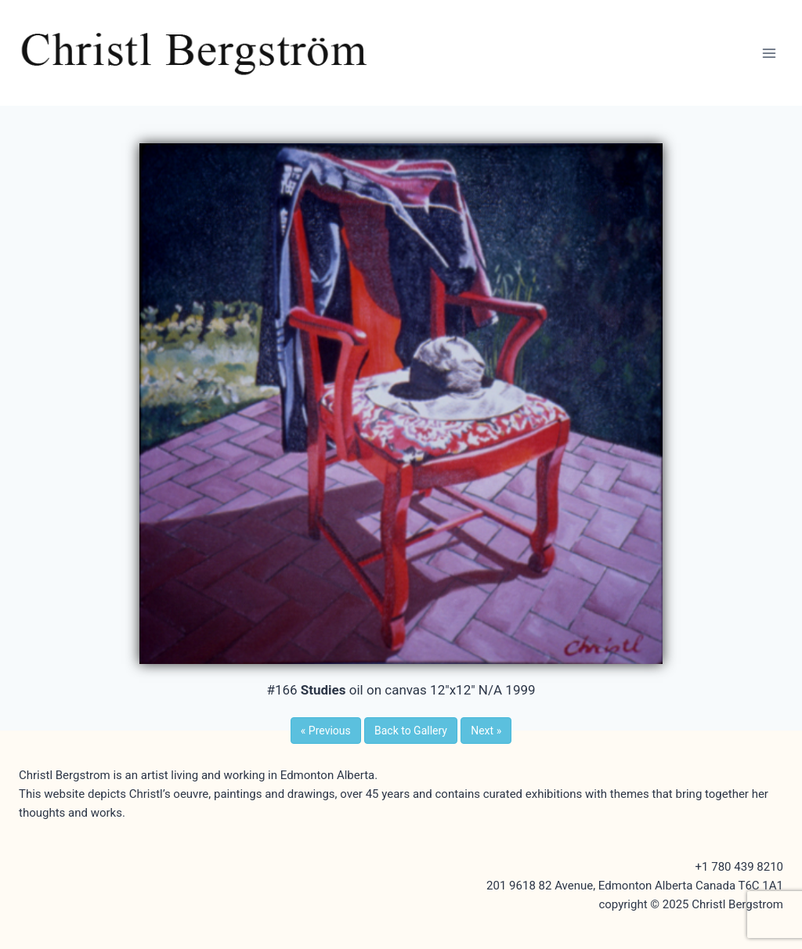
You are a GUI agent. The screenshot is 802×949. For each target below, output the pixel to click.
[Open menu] (768, 53)
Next (486, 730)
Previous (326, 730)
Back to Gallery (410, 730)
